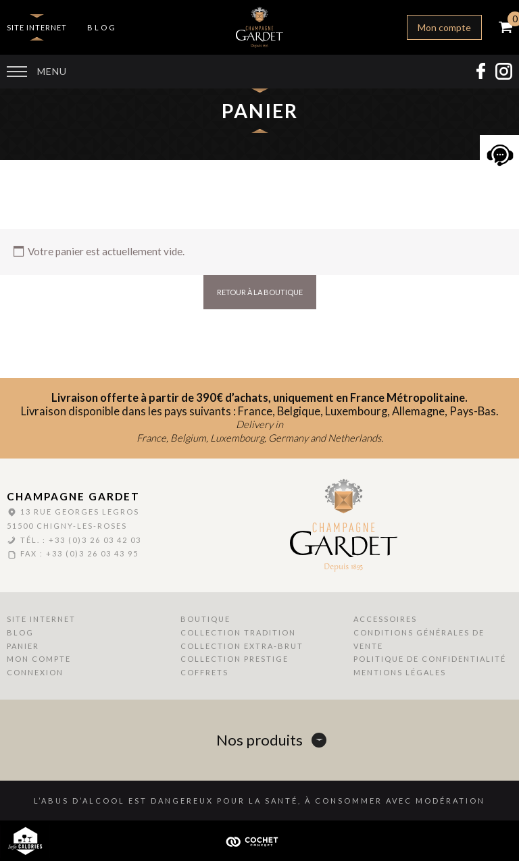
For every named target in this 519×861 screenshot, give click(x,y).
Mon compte (444, 27)
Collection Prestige (234, 658)
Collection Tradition (238, 632)
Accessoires (385, 619)
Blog (102, 27)
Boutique (205, 619)
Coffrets (204, 672)
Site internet (37, 27)
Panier (23, 646)
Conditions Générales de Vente (419, 639)
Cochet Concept (259, 840)
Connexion (35, 672)
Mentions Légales (399, 672)
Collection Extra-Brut (241, 646)
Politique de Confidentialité (429, 658)
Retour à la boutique (260, 292)
